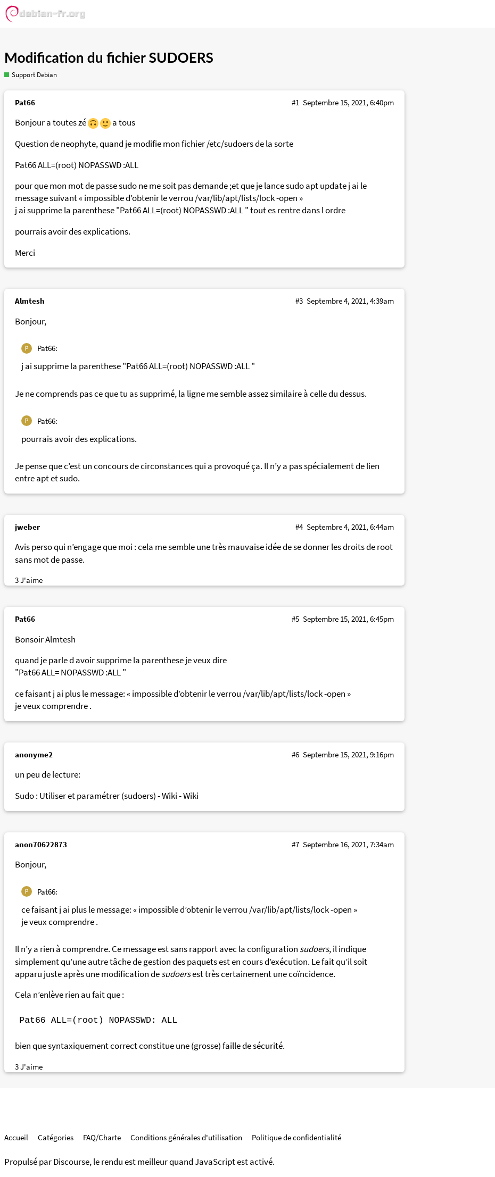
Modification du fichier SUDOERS (108, 57)
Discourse (71, 1161)
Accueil (16, 1137)
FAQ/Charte (102, 1137)
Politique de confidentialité (296, 1137)
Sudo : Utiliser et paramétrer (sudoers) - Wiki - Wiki (107, 796)
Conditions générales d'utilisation (186, 1137)
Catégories (55, 1137)
